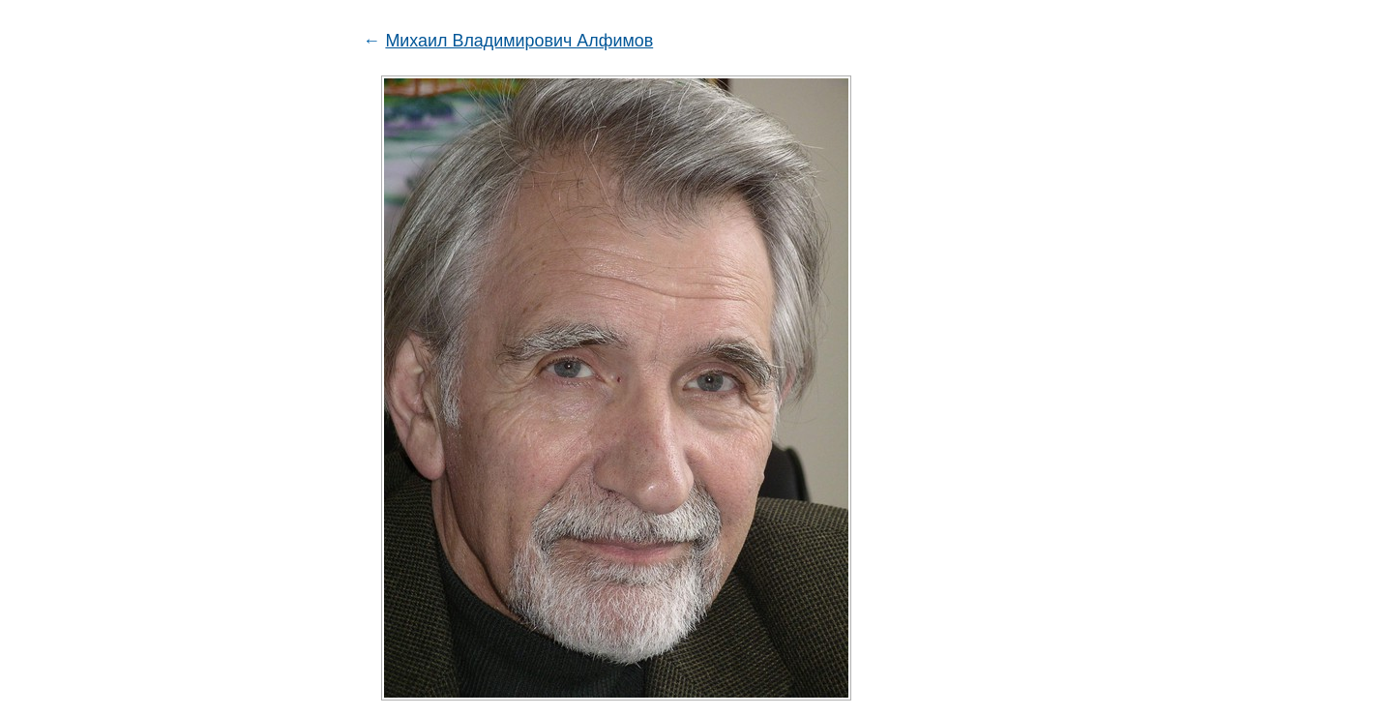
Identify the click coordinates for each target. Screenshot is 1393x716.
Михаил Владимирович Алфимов (519, 40)
